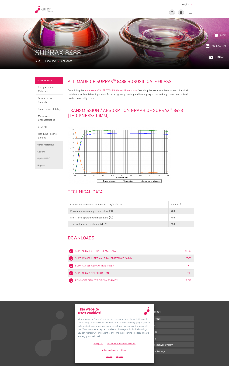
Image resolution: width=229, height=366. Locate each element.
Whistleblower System (160, 344)
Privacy (152, 338)
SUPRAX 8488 (49, 81)
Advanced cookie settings (114, 350)
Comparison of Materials (49, 90)
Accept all (98, 343)
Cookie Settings (156, 351)
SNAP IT (49, 127)
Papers (41, 165)
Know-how (50, 61)
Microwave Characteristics (49, 118)
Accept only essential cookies (121, 343)
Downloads (154, 318)
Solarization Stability (49, 109)
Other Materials (49, 145)
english (187, 4)
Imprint (152, 331)
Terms (151, 325)
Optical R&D (49, 159)
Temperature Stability (49, 101)
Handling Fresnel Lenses (49, 136)
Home (37, 61)
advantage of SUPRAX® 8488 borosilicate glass (111, 90)
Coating (49, 152)
